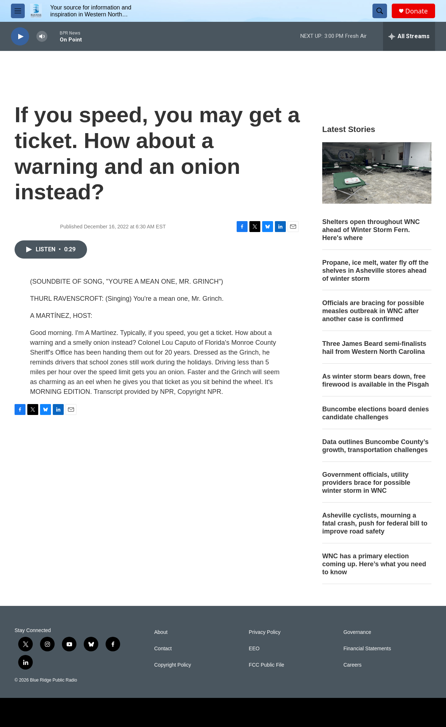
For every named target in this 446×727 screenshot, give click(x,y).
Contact (163, 648)
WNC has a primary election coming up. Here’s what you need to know (374, 564)
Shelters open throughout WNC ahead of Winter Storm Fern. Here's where (371, 229)
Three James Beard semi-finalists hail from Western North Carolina (374, 347)
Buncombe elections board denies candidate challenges (375, 413)
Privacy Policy (264, 632)
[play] (20, 36)
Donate (416, 11)
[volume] (42, 36)
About (161, 632)
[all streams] (409, 36)
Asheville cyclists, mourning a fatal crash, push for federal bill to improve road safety (374, 523)
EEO (254, 648)
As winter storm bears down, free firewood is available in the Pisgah (375, 380)
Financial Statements (367, 648)
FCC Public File (266, 665)
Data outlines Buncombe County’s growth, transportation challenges (375, 446)
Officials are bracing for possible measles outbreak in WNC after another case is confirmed (373, 311)
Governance (357, 632)
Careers (352, 665)
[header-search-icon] (379, 11)
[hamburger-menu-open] (18, 11)
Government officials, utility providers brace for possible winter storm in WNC (366, 482)
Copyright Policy (172, 665)
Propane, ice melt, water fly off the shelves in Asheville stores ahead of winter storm (375, 270)
